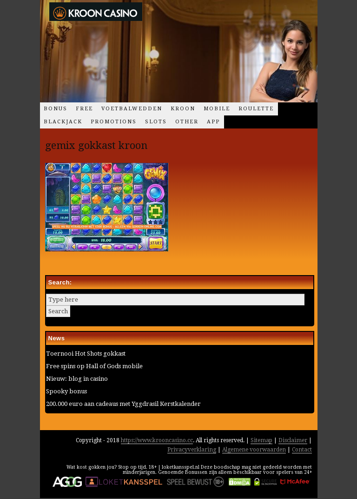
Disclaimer (292, 440)
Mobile (217, 109)
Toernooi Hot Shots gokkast (86, 353)
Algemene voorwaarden (254, 449)
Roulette (256, 109)
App (213, 122)
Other (186, 122)
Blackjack (63, 122)
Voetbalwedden (131, 109)
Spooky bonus (66, 391)
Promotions (114, 122)
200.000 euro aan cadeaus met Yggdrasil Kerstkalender (123, 403)
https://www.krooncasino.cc (157, 440)
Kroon (183, 109)
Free (84, 109)
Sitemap (261, 440)
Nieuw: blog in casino (77, 378)
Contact (302, 449)
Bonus (55, 109)
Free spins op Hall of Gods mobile (94, 366)
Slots (156, 122)
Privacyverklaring (191, 449)
